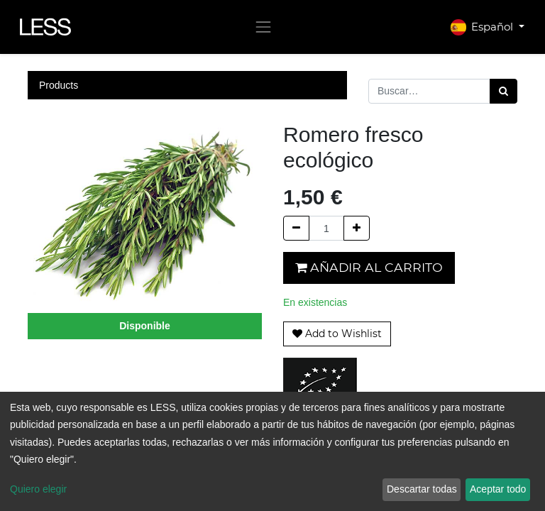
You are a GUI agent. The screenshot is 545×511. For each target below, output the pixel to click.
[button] (337, 334)
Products (58, 85)
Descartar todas (422, 489)
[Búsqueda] (503, 91)
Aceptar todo (498, 489)
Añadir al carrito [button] (369, 267)
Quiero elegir (38, 489)
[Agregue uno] (356, 228)
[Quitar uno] (296, 228)
